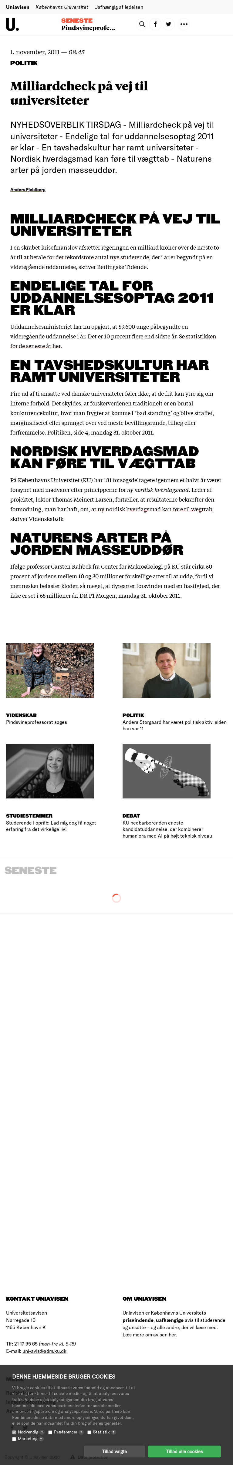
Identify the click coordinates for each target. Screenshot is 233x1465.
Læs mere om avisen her (149, 1334)
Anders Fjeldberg (28, 189)
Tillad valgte (114, 1451)
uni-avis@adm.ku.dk (44, 1351)
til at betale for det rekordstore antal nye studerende (83, 257)
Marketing (31, 1438)
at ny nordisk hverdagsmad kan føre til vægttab (151, 509)
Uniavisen (17, 7)
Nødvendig (31, 1431)
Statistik (104, 1431)
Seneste (77, 21)
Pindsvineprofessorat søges (104, 27)
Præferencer (69, 1431)
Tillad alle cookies (184, 1451)
